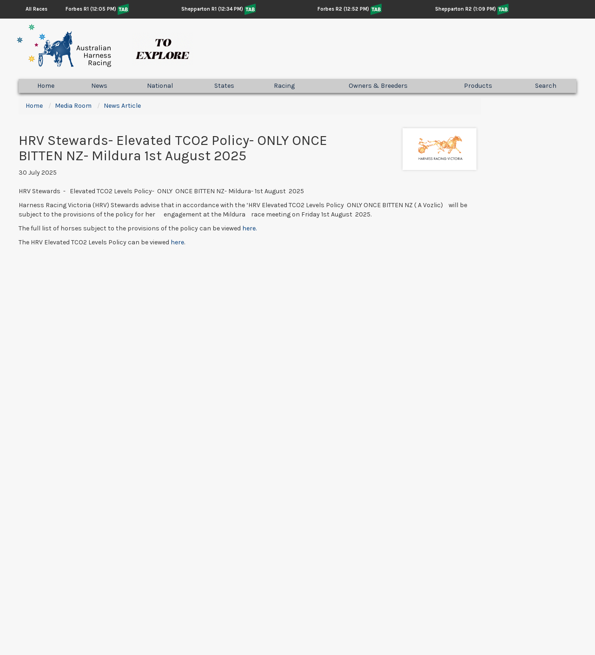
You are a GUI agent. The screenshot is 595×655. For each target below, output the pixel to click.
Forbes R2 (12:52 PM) (343, 9)
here (177, 242)
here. (249, 228)
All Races (36, 9)
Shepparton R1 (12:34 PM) (212, 9)
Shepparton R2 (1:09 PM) (465, 9)
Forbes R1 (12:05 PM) (91, 9)
